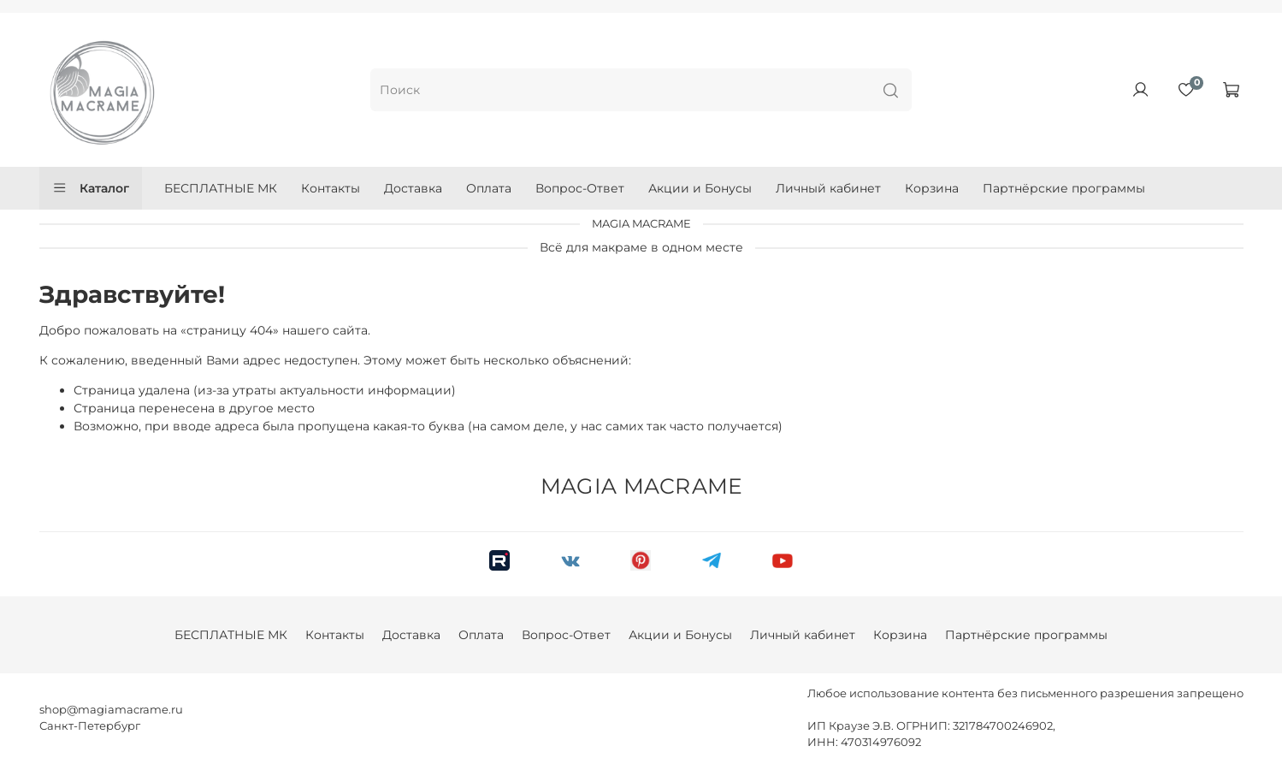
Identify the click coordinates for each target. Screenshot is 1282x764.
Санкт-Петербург (89, 726)
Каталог (91, 188)
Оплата (488, 188)
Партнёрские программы (1064, 188)
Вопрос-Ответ (579, 188)
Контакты (330, 188)
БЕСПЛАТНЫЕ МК (220, 188)
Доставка (413, 188)
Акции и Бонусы (700, 188)
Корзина (932, 188)
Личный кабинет (828, 188)
